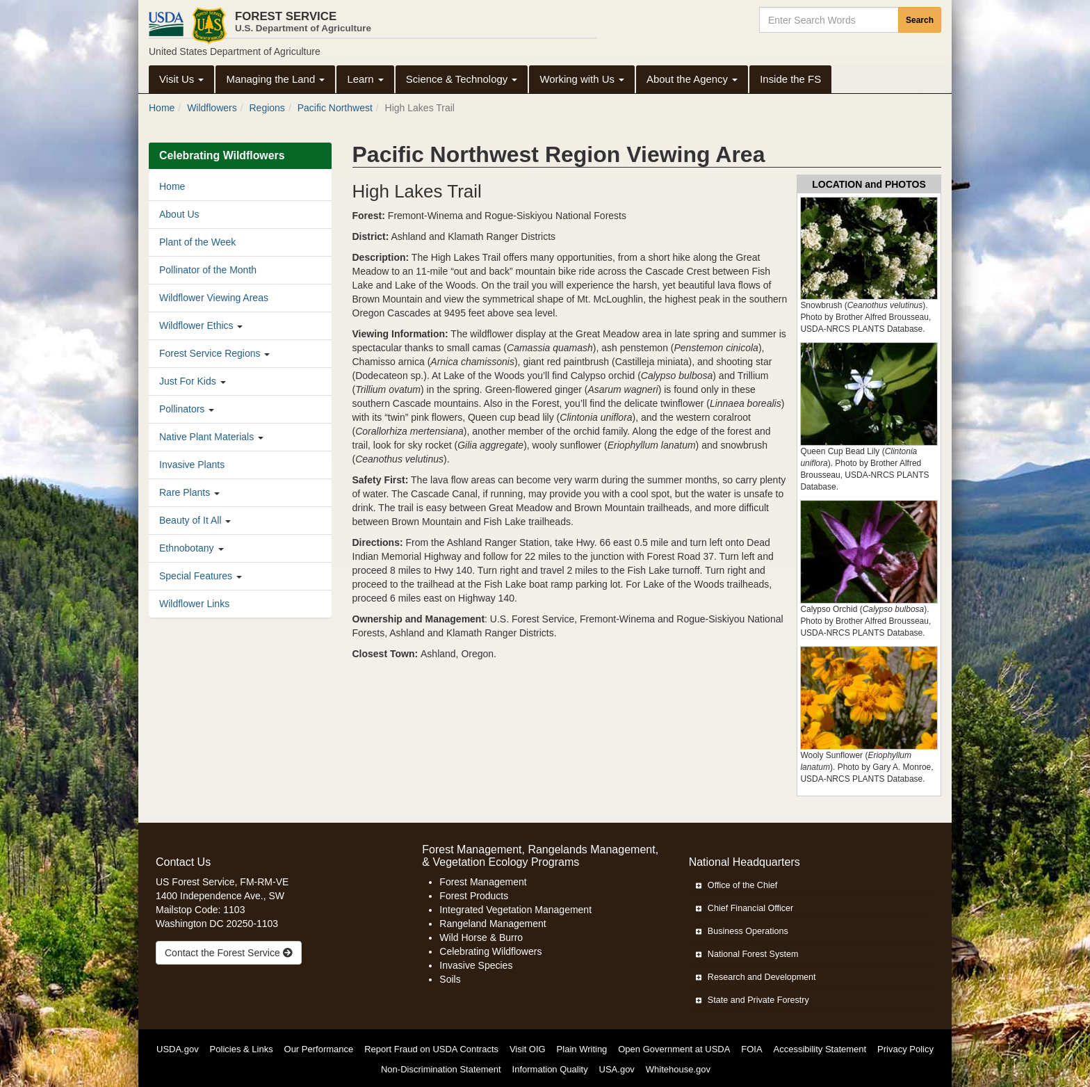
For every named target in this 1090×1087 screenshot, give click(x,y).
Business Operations (742, 931)
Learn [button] (365, 79)
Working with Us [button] (581, 79)
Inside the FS (790, 79)
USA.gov (617, 1069)
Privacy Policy (905, 1049)
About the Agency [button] (692, 79)
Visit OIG (528, 1049)
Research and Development (756, 977)
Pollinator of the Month (208, 269)
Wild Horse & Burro (481, 937)
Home (161, 107)
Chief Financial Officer (745, 908)
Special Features (195, 575)
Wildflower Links (194, 603)
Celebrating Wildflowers (490, 951)
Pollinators (181, 408)
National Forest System (747, 954)
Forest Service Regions (210, 353)
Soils (449, 979)
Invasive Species (475, 965)
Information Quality (550, 1069)
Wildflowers (212, 107)
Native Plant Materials (206, 436)
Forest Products (473, 895)
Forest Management (482, 881)
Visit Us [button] (181, 79)
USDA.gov (177, 1049)
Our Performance (319, 1049)
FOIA (751, 1049)
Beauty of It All (190, 520)
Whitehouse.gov (678, 1069)
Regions (267, 107)
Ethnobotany (186, 548)
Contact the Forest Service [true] (229, 952)
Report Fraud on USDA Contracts (431, 1049)
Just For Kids (187, 381)
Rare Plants (184, 492)
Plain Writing (582, 1049)
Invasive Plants (192, 464)
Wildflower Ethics (196, 325)
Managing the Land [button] (275, 79)
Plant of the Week (197, 242)
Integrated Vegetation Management (515, 909)
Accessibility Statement (820, 1049)
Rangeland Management (492, 923)
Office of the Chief (737, 885)
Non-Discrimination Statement (441, 1069)
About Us (179, 214)
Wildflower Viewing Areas (213, 297)
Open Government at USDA (674, 1049)
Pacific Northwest (335, 107)
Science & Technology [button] (462, 79)
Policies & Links (241, 1049)
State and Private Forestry (752, 1000)
